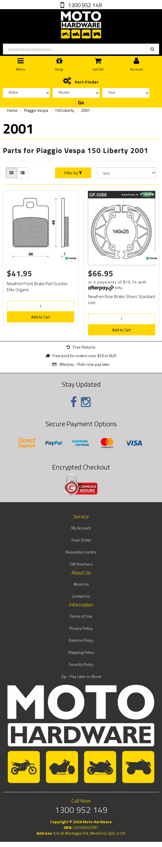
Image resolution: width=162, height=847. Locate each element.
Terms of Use (81, 616)
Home (12, 110)
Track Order (81, 540)
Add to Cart (40, 317)
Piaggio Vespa (36, 110)
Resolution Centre (81, 552)
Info (119, 288)
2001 (85, 110)
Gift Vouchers (81, 564)
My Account (81, 528)
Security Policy (81, 664)
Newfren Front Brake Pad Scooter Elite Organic (37, 286)
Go (81, 102)
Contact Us (81, 596)
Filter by (73, 173)
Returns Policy (81, 640)
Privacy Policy (81, 628)
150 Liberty (64, 110)
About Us (81, 584)
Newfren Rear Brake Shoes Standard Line (121, 299)
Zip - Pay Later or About (81, 676)
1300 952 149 (84, 5)
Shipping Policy (81, 652)
